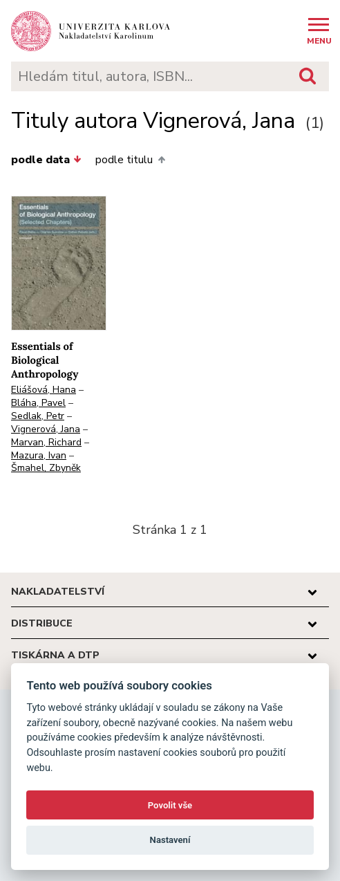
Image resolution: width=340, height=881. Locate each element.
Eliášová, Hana (43, 389)
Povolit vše (170, 805)
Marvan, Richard (46, 442)
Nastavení (170, 840)
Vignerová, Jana (45, 429)
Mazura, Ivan (38, 455)
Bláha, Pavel (38, 402)
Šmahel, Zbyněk (46, 467)
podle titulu (129, 159)
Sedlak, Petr (37, 416)
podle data (46, 159)
